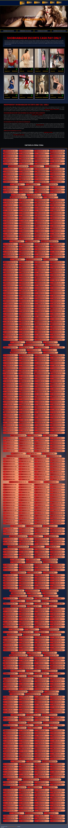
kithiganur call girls (26, 797)
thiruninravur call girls (10, 179)
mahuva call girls (16, 629)
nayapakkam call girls (42, 795)
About (30, 2)
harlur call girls (57, 233)
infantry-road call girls (57, 243)
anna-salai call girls (41, 192)
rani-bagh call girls (26, 533)
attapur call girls (42, 707)
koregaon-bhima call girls (26, 753)
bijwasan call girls (10, 507)
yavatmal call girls (10, 251)
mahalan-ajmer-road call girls (10, 608)
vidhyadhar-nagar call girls (42, 223)
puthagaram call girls (57, 657)
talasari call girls (10, 445)
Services (38, 2)
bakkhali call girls (26, 334)
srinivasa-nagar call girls (41, 699)
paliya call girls (10, 575)
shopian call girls (10, 443)
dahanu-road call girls (57, 549)
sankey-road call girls (42, 588)
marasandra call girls (26, 611)
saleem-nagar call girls (57, 766)
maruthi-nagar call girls (10, 577)
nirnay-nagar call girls (57, 326)
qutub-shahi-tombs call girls (10, 267)
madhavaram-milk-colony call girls (31, 634)
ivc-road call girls (49, 350)
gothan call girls (10, 500)
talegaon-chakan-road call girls (34, 525)
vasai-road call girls (26, 507)
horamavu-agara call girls (42, 233)
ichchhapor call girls (50, 572)
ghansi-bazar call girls (42, 520)
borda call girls (41, 626)
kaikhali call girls (42, 696)
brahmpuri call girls (41, 386)
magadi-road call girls (42, 751)
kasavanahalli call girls (26, 784)
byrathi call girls (41, 789)
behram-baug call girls (14, 779)
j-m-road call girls (10, 515)
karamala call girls (26, 150)
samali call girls (26, 419)
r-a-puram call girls (57, 181)
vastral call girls (34, 435)
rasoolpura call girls (10, 277)
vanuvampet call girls (34, 787)
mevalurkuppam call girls (57, 425)
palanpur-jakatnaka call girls (10, 466)
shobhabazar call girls (48, 132)
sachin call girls (26, 657)
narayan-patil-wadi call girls (41, 158)
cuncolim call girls (10, 396)
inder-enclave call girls (10, 375)
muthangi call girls (10, 440)
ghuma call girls (41, 476)
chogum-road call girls (57, 497)
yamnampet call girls (57, 282)
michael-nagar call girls (57, 531)
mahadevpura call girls (10, 383)
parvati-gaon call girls (57, 450)
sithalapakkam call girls (10, 544)
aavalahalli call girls (57, 518)
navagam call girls (10, 414)
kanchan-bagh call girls (57, 443)
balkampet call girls (10, 189)
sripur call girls (41, 663)
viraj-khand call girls (35, 481)
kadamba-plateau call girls (42, 324)
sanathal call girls (57, 681)
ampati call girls (34, 652)
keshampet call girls (41, 174)
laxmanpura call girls (10, 339)
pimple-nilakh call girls (26, 621)
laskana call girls (42, 717)
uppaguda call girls (26, 471)
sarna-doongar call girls (41, 218)
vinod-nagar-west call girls (10, 334)
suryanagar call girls (10, 269)
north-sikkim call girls (57, 461)
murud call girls (26, 795)
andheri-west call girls (42, 686)
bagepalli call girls (26, 709)
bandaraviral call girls (42, 409)
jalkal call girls (57, 207)
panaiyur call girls (26, 510)
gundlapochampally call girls (41, 419)
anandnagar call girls (57, 564)
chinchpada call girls (10, 549)
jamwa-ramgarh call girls (26, 326)
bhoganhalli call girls (26, 321)
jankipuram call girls (10, 696)
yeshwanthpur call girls (57, 650)
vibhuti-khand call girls (26, 474)
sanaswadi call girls (10, 274)
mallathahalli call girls (10, 603)
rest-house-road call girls (57, 256)
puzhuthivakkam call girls (10, 300)
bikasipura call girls (10, 365)
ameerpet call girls (57, 505)
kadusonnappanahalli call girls (33, 694)
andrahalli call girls (41, 500)
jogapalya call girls (26, 362)
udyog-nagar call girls (42, 357)
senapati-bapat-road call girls (57, 370)
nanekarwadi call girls (57, 484)
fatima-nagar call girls (10, 264)
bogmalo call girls (57, 487)
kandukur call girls (57, 246)
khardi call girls (34, 727)
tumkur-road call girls (57, 458)
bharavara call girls (18, 652)
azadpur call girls (57, 523)
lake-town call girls (10, 789)
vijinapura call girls (50, 435)
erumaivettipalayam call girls (10, 681)
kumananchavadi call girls (17, 590)
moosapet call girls (26, 701)
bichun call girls (57, 476)
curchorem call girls (10, 479)
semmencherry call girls (57, 797)
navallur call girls (26, 683)
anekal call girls (57, 740)
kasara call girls (26, 466)
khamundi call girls (34, 572)
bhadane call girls (10, 290)
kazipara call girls (26, 740)
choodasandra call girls (57, 696)
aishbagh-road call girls (57, 254)
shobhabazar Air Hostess (8, 30)
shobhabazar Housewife (43, 30)
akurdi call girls (41, 316)
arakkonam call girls (10, 502)
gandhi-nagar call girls (42, 738)
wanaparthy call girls (33, 601)
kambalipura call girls (26, 272)
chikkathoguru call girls (26, 218)
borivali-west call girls (10, 743)
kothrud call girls (53, 546)
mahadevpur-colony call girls (10, 409)
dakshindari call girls (51, 691)
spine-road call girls (57, 776)
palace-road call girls (42, 388)
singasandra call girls (10, 753)
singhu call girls (26, 538)
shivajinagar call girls (26, 707)
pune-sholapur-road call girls (10, 249)
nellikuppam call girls (26, 233)
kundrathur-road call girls (26, 445)
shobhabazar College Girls (25, 30)
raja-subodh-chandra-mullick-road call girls (18, 546)
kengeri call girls (10, 448)
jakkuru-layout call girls (26, 406)
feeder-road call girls (26, 158)
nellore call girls (35, 595)
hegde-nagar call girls (57, 745)
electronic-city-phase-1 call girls (34, 562)
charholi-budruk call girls (10, 347)
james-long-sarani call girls (57, 665)
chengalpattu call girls (41, 469)
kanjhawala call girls (57, 306)
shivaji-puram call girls (10, 497)
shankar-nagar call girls (57, 155)
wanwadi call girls (26, 215)
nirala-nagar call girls (42, 202)
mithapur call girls (10, 427)
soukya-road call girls (50, 787)
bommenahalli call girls (57, 720)
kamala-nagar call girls (26, 373)
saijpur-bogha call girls (42, 668)
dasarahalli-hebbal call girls (10, 399)
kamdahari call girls (57, 492)
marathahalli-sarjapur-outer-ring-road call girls (18, 456)
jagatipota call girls (26, 557)
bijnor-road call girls (26, 632)
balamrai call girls (57, 295)
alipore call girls (41, 632)
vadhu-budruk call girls (26, 243)
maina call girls (10, 192)
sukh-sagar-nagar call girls (26, 484)
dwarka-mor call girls (10, 218)
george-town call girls (10, 588)
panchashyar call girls (52, 166)
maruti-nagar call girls (26, 267)
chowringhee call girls (26, 223)
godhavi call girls (10, 225)
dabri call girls (41, 704)
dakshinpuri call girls (10, 357)
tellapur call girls (26, 603)
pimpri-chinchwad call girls (26, 458)
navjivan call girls (42, 730)
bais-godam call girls (41, 205)
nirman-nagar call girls (41, 331)
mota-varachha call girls (41, 613)
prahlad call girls (51, 197)
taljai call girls (26, 192)
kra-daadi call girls (10, 199)
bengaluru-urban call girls (10, 624)
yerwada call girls (26, 639)
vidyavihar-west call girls (26, 256)
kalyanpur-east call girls (10, 246)
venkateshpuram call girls (57, 171)
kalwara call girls (10, 699)
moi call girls (34, 453)
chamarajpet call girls (57, 588)
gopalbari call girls (57, 815)
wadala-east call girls (10, 808)
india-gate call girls (26, 564)
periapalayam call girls (42, 360)
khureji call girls (57, 795)
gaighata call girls (18, 761)
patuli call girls (41, 179)
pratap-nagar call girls (57, 316)
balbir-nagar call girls (26, 417)
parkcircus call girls (41, 368)
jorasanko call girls (41, 782)
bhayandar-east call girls (41, 277)
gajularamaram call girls (54, 456)
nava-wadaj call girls (41, 171)
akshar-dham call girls (10, 815)
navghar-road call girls (41, 538)
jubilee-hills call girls (26, 396)
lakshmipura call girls (10, 280)
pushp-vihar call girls (10, 463)
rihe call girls (42, 815)
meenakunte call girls (26, 394)
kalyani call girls (41, 231)
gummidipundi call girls (10, 673)
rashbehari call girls (41, 712)
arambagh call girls (57, 210)
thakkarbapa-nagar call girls (57, 355)
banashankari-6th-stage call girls (34, 259)
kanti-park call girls (26, 311)
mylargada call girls (10, 381)
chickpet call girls (26, 815)
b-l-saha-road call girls (42, 422)
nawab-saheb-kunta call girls (57, 800)
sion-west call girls (10, 450)
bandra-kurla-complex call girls (49, 670)
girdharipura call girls (26, 360)
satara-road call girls (35, 197)
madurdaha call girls (10, 678)
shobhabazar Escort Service (18, 134)
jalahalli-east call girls (57, 218)
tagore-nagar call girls (41, 732)
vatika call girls (18, 194)
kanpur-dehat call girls (49, 194)
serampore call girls (41, 264)
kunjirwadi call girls (26, 505)
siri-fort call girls (10, 569)
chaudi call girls (57, 409)
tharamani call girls (41, 430)
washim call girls (50, 606)
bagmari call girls (42, 621)
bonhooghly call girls (57, 300)
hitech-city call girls (57, 417)
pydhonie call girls (57, 337)
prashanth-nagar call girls (10, 161)
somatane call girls (10, 520)
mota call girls (41, 735)
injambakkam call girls (10, 438)
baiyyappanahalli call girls (42, 489)
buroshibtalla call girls (26, 313)
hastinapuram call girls (51, 536)
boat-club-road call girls (26, 748)
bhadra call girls (26, 660)
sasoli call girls (26, 774)
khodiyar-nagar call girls (57, 212)
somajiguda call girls (26, 476)
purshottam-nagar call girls (41, 554)
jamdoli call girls (57, 771)
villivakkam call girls (26, 277)
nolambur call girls (10, 158)
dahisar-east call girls (57, 406)
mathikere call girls (57, 613)
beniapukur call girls (41, 427)
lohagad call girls (57, 608)
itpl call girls (26, 751)
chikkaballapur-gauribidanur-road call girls (50, 779)
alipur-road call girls (57, 738)
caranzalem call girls (10, 805)
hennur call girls (31, 629)
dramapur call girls (10, 313)
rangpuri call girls (42, 383)
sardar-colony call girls (57, 502)
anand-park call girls (57, 701)
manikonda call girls (41, 161)
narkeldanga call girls (57, 448)
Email (60, 2)
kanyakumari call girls (51, 481)
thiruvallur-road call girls (10, 732)
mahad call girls (50, 727)
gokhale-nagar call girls (26, 308)
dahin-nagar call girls (17, 694)
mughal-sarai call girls (26, 306)
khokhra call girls (26, 513)
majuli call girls (26, 298)
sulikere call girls (42, 256)
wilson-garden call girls (26, 489)
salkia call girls (57, 187)
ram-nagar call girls (57, 463)
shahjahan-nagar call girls (42, 683)
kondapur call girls (41, 720)
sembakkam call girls (41, 745)
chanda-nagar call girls (26, 645)
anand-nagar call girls (26, 251)
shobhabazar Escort (40, 124)
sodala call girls (41, 802)
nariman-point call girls (32, 241)
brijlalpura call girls (10, 735)
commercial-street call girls (57, 383)
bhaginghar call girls (26, 225)
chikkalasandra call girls (10, 419)
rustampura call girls (26, 282)
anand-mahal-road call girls (26, 756)
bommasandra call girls (26, 681)
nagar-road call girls (10, 432)
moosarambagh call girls (57, 236)
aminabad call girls (57, 357)
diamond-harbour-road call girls (18, 727)
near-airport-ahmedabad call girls (49, 694)
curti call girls (26, 650)
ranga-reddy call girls (42, 450)
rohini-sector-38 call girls (41, 443)
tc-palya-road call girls (26, 575)
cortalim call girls (10, 406)
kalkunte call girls (50, 342)
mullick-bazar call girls (41, 238)
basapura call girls (42, 228)
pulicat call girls (26, 619)
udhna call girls (41, 272)
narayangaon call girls (10, 272)
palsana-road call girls (10, 776)
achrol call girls (41, 619)
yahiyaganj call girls (41, 549)
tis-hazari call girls (41, 688)
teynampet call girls (10, 362)
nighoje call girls (26, 492)
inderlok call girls (42, 774)
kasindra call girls (26, 163)
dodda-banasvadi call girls (42, 492)
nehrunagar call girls (57, 712)
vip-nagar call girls (26, 365)
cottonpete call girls (10, 800)
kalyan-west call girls (50, 352)
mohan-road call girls (10, 518)
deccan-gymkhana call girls (42, 150)
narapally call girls (57, 313)
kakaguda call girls (17, 562)
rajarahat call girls (26, 528)
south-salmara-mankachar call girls (18, 722)
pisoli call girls (57, 673)
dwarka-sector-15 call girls (57, 391)
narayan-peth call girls (26, 391)
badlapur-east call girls (10, 425)
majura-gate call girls (10, 316)
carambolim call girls (33, 670)
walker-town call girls (10, 174)
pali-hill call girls (57, 375)
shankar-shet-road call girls (26, 443)
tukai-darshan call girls (49, 652)
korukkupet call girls (41, 375)
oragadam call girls (26, 412)
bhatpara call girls (10, 748)
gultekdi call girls (10, 513)
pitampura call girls (41, 709)
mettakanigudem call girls (10, 613)
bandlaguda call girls (49, 593)
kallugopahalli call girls (10, 660)
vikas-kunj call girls (10, 287)
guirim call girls (41, 725)
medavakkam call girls (26, 577)
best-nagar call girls (57, 792)
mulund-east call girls (57, 386)
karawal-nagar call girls (26, 624)
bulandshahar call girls (57, 414)
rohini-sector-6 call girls (10, 386)
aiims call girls (57, 569)
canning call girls (26, 712)
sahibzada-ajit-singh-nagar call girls (49, 241)
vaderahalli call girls (41, 313)
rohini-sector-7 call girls (41, 406)
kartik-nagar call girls (42, 280)
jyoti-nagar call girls (41, 215)
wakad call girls (26, 725)
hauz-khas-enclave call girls (57, 515)
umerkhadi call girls (10, 223)
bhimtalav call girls (57, 404)
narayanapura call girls (41, 766)
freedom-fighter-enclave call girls (18, 352)
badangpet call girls (57, 479)
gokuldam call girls (57, 298)
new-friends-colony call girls (26, 678)
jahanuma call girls (26, 388)
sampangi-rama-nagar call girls (49, 761)
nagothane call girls (10, 774)
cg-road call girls (57, 189)
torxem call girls (10, 701)
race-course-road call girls (26, 161)
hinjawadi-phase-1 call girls (10, 412)
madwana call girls (57, 225)
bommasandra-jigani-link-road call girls (49, 629)
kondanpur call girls (57, 158)
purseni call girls (41, 585)
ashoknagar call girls (57, 500)
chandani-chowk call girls (10, 282)
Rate (53, 2)
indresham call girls (26, 331)
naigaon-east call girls (26, 176)
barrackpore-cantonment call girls (18, 595)
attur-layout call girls (26, 368)
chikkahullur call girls (57, 611)
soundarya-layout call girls (10, 153)
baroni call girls (50, 676)
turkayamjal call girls (26, 155)
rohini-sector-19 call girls (41, 414)
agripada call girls (26, 339)
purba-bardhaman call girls (26, 686)
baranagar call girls (26, 699)
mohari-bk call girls (41, 298)
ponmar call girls (10, 745)
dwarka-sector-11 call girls (10, 657)
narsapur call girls (57, 287)
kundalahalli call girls (10, 231)
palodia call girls (42, 311)
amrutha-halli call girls (10, 665)
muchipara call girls (41, 168)
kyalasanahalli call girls (10, 797)
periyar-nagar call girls (42, 189)
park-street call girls (41, 642)
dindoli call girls (41, 544)
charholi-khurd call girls (41, 665)
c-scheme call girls (57, 368)
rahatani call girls (42, 246)
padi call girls (57, 619)
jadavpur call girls (33, 559)
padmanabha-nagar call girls (41, 564)
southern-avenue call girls (32, 590)
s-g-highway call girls (41, 463)
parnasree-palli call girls (51, 655)
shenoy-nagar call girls (57, 223)
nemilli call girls (10, 769)
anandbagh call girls (41, 800)
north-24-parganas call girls (57, 324)
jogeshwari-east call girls (10, 619)
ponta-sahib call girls (57, 732)
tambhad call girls (26, 171)
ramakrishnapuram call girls (57, 153)
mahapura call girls (33, 184)
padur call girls (57, 430)
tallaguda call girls (10, 355)
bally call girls (57, 161)
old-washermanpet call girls (10, 751)
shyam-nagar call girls (42, 769)
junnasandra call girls (10, 360)
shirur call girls (57, 717)
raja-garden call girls (10, 187)
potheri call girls (10, 554)
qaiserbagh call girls (26, 207)
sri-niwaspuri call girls (42, 681)
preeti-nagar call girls (57, 205)
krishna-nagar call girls (10, 254)
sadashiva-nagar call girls (41, 445)
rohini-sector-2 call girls (10, 207)
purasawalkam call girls (49, 453)
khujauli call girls (42, 401)
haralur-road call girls (57, 735)
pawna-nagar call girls (50, 525)
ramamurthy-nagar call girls (57, 360)
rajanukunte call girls (10, 523)
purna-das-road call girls (52, 344)
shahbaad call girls (17, 241)
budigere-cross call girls (10, 155)
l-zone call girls (26, 347)
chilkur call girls (41, 254)
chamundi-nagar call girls (10, 683)
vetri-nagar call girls (10, 401)
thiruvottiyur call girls (41, 306)
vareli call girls (16, 813)
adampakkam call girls (10, 637)
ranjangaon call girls (10, 494)
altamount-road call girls (26, 236)
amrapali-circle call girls (26, 179)
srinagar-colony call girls (26, 717)
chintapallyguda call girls (26, 598)
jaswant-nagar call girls (41, 497)
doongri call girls (26, 153)
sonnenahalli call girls (26, 766)
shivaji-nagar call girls (10, 585)
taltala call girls (42, 461)
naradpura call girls (57, 274)
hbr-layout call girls (41, 518)
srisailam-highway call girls (10, 469)
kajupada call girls (42, 805)
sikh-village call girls (41, 249)
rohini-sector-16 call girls (26, 665)
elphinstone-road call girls (26, 549)
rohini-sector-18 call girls (26, 588)
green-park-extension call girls (42, 373)
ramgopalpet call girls (42, 448)
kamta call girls (17, 559)
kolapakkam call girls (26, 432)
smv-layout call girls (57, 624)
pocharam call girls (26, 425)
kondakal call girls (26, 448)
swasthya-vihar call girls (26, 249)
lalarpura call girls (26, 337)
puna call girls (10, 243)
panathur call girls (57, 199)
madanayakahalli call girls (50, 562)
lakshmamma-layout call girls (57, 269)
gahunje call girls (57, 378)
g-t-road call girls (42, 479)
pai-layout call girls (26, 303)
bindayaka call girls (26, 523)
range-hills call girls (57, 616)
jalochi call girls (26, 375)
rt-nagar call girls (42, 740)
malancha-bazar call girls (57, 293)
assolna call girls (10, 764)
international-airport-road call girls (18, 655)
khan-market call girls (26, 613)
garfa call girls (57, 365)
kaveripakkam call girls (10, 324)
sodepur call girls (42, 207)
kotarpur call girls (10, 202)
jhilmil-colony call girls (41, 236)
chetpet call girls (26, 494)
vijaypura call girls (10, 557)
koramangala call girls (10, 707)
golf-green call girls (57, 494)
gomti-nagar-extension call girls (18, 787)
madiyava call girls (57, 585)
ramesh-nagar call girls (57, 789)
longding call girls (10, 458)
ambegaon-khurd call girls (41, 528)
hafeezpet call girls (26, 399)
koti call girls (26, 463)
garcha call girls (41, 334)
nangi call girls (26, 401)
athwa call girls (10, 626)
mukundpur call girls (57, 751)
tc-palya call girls (57, 399)
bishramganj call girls (42, 616)
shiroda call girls (26, 479)
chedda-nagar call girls (42, 212)
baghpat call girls (10, 303)
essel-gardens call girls (26, 805)
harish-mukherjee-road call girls (18, 572)
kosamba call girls (42, 381)
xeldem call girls (36, 166)
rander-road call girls (42, 577)
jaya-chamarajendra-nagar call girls (50, 590)
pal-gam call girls (34, 194)
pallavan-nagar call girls (57, 347)
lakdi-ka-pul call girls (57, 440)
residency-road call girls (41, 531)
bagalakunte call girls (42, 580)
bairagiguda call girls (57, 432)
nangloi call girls (10, 567)
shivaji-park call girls (57, 267)
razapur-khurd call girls (26, 293)
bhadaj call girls (41, 417)
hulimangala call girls (42, 784)
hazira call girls (10, 306)
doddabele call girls (10, 533)
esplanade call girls (26, 637)
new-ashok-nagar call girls (42, 797)
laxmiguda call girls (10, 795)
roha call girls (26, 808)
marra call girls (33, 593)
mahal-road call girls (41, 370)
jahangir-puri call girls (42, 523)
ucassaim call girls (10, 686)
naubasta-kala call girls (50, 595)
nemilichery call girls (57, 784)
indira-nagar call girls (57, 163)
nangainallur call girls (26, 580)
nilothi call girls (26, 469)
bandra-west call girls (10, 293)
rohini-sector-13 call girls (41, 678)
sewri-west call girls (17, 670)
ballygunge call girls (10, 238)
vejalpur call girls (18, 601)
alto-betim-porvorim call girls (26, 810)
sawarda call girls (26, 274)
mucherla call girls (57, 704)
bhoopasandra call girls (26, 738)
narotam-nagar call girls (26, 450)
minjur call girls (57, 810)
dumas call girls (26, 626)
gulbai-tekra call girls (26, 554)
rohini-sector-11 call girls (10, 580)
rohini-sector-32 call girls (57, 538)
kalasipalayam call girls (41, 282)
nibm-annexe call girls (36, 655)
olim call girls (10, 528)
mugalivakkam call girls (26, 720)
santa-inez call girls (34, 352)
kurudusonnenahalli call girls (41, 321)
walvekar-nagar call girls (57, 331)
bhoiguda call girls (57, 632)
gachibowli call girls (10, 220)
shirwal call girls (57, 753)
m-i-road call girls (26, 518)
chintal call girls (57, 647)
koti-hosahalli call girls (57, 381)
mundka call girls (57, 231)
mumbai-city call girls (10, 417)
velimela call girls (42, 551)
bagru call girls (26, 688)
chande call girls (10, 168)
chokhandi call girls (57, 639)
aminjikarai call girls (10, 810)
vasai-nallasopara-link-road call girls (18, 481)
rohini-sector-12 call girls (41, 792)
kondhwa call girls (57, 802)
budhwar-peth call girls (26, 238)
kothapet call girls (10, 308)
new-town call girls (41, 337)
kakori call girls (10, 233)
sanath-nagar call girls (33, 714)
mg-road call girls (10, 538)
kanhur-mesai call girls (18, 714)
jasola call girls (10, 205)
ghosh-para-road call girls (57, 756)
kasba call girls (57, 582)
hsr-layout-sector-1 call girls (26, 316)
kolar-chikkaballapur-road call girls (34, 813)
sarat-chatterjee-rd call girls (57, 150)
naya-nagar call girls (10, 388)
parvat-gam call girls (41, 155)
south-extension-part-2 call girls (51, 722)
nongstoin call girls (10, 474)
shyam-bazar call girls (10, 758)
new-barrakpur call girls (26, 318)
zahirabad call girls (57, 192)
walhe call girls (26, 745)
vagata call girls (57, 510)
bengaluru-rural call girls (26, 732)
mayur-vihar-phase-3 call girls (57, 308)
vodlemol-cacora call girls (26, 776)
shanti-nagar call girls (57, 528)
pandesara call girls (26, 497)
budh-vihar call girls (57, 621)
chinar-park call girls (57, 688)
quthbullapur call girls (26, 569)
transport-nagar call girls (57, 272)
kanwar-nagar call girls (41, 199)
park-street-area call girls (10, 688)
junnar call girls (10, 712)
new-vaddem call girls (26, 290)
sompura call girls (26, 647)
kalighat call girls (10, 471)
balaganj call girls (26, 202)
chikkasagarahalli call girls (57, 285)
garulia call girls (10, 771)
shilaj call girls (10, 210)
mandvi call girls (41, 412)
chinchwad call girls (51, 813)
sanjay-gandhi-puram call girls (38, 456)
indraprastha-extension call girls (49, 559)
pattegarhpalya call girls (41, 502)
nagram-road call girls (57, 264)
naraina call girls (26, 704)
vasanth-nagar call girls (57, 262)
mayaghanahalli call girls (10, 487)
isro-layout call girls (57, 725)
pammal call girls (57, 575)
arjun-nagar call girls (10, 285)
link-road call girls (57, 626)
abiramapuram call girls (26, 764)
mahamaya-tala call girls (57, 168)
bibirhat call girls (42, 303)
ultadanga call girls (57, 466)
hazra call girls (10, 541)
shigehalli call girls (10, 740)
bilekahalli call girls (26, 769)
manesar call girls (26, 820)
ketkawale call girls (57, 805)
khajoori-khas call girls (26, 264)
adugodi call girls (37, 546)
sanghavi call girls (57, 645)
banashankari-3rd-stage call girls (30, 779)
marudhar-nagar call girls (26, 782)
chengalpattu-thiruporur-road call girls (34, 344)
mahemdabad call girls (10, 256)
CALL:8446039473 (34, 19)
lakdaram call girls (10, 215)
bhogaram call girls (10, 668)
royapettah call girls (57, 362)
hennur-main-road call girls (10, 484)
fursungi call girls (10, 639)
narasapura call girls (10, 551)
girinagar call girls (42, 425)
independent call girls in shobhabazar (52, 109)
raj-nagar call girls (41, 220)
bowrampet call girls (41, 510)
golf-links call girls (57, 303)
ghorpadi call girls (42, 611)
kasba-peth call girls (41, 818)
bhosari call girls (42, 404)
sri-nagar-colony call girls (42, 507)
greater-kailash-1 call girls (26, 520)
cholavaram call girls (57, 758)
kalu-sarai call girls (26, 608)
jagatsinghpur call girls (57, 678)
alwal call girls (10, 337)
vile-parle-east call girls (57, 329)
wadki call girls (35, 536)
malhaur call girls (26, 357)
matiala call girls (42, 274)
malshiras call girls (26, 174)
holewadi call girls (10, 766)
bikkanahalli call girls (42, 396)
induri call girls (57, 637)
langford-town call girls (26, 735)
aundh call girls (17, 259)
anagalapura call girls (57, 764)
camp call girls (10, 802)
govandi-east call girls (42, 243)
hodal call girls (57, 280)
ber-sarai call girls (57, 394)
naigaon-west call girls (26, 199)
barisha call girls (10, 228)
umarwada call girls (26, 212)
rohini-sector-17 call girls (57, 603)
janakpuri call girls (26, 378)
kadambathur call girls (58, 373)
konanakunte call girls (42, 365)
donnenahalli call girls (57, 769)
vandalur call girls (42, 466)
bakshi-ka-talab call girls (26, 515)
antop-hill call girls (10, 598)
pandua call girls (57, 660)
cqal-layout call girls (26, 461)
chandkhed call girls (57, 544)
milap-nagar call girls (42, 290)
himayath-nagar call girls (26, 295)
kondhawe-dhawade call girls (18, 350)
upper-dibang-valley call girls (57, 202)
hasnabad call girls (26, 246)
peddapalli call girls (10, 505)
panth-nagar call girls (42, 251)
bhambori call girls (42, 758)
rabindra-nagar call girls (41, 318)
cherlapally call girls (57, 220)
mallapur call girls (57, 520)
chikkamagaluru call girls (57, 818)
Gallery (46, 2)
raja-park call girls (42, 487)
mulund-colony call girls (41, 660)
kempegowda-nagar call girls (57, 668)
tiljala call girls (41, 440)
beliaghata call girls (26, 262)
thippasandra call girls (26, 285)
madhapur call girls (10, 373)
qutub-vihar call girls (10, 181)
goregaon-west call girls (25, 663)
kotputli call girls (42, 432)
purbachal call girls (10, 318)
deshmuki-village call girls (26, 440)
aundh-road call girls (57, 551)
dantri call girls (17, 342)
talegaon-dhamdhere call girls (14, 634)
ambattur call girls (26, 228)
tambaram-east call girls (10, 782)
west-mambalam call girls (41, 569)
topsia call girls (26, 696)
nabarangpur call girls (57, 422)
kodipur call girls (42, 505)
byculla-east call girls (26, 541)
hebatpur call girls (57, 471)
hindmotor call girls (41, 378)
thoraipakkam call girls (57, 401)
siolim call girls (10, 404)
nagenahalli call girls (26, 324)
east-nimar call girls (33, 761)
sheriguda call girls (10, 738)
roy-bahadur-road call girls (57, 277)
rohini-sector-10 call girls (10, 236)
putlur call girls (10, 632)
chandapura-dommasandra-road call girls (51, 634)
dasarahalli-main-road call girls (49, 601)
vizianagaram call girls (42, 181)
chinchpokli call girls (10, 461)
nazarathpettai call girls (57, 419)
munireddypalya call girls (26, 567)
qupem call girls (41, 153)
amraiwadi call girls (41, 438)
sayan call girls (57, 707)
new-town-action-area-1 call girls (18, 197)
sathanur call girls (41, 287)
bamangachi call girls (41, 764)
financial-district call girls (42, 650)
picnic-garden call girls (42, 756)
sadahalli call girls (41, 513)
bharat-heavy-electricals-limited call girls (18, 166)
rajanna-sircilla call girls (26, 771)
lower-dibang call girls (26, 438)
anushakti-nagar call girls (42, 267)
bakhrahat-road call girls (18, 593)
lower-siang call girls (42, 657)
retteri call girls (26, 181)
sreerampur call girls (10, 212)
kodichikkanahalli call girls (26, 422)
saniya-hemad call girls (26, 370)
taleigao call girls (26, 409)
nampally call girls (42, 300)
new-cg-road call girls (42, 582)
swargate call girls (41, 326)
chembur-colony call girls (10, 370)
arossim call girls (42, 494)
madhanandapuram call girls (57, 474)
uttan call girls (10, 611)
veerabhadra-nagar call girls (26, 187)
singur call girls (57, 577)
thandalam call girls (41, 458)
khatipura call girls (41, 639)
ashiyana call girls (26, 386)
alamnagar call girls (57, 507)
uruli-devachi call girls (57, 249)
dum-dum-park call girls (41, 329)
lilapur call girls (41, 362)
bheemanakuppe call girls (26, 269)
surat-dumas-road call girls (10, 510)
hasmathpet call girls (50, 259)
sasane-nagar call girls (42, 308)
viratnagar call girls (57, 334)
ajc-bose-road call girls (26, 487)
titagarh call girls (57, 427)
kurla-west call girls (10, 430)
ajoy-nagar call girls (26, 668)
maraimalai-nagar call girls (42, 624)
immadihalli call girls (57, 176)
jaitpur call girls (41, 567)
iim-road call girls (57, 598)
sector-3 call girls (26, 329)
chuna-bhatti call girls (42, 673)
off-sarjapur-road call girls (42, 391)
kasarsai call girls (10, 820)
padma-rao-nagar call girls (57, 179)
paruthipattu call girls (42, 771)
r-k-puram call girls (57, 412)
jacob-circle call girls (41, 753)
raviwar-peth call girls (10, 311)
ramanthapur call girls (57, 445)
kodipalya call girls (10, 331)
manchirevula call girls (57, 686)
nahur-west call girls (10, 492)
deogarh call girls (10, 717)
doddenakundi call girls (57, 339)
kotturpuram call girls (57, 820)
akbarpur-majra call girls (57, 396)
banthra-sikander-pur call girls (49, 714)
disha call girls (10, 621)
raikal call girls (10, 378)
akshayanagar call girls (10, 818)
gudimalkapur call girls (42, 603)
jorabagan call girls (10, 564)
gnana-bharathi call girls (57, 321)
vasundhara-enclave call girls (57, 782)
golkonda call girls (57, 438)
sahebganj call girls (15, 344)
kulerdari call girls (26, 280)
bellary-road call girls (26, 789)
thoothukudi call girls (57, 290)
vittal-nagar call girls (10, 650)
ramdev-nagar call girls (26, 582)
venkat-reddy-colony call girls (57, 663)
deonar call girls (26, 502)
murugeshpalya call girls (57, 567)
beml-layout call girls (57, 748)
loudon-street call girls (10, 616)
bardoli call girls (57, 318)
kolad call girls (26, 189)
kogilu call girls (41, 285)
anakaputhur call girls (26, 758)
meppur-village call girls (10, 150)
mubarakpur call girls (18, 453)
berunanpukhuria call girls (10, 730)
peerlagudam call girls (42, 269)
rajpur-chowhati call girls (41, 515)
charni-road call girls (42, 355)
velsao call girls (41, 347)
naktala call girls (57, 489)
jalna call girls (41, 820)
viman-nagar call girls (42, 598)
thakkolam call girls (26, 743)
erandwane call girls (41, 163)
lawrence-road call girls (57, 699)
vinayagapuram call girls (10, 756)
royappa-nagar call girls (41, 399)
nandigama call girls (26, 404)
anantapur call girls (57, 683)
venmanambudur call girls (26, 414)
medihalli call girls (57, 388)
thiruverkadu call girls (10, 531)
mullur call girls (26, 730)
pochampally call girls (10, 326)
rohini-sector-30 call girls (34, 722)
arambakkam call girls (26, 383)
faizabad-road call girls (57, 808)
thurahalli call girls (41, 533)
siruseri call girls (10, 704)
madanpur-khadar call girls (57, 774)
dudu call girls (57, 251)
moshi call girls (41, 394)
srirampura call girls (10, 295)
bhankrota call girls (33, 350)
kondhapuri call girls (10, 720)
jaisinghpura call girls (26, 585)
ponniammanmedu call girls (10, 642)
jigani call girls (17, 184)
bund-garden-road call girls (42, 645)
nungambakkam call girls (57, 228)
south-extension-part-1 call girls (18, 676)
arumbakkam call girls (35, 676)
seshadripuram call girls (10, 784)
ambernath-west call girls (41, 225)
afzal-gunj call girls (10, 321)
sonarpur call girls (26, 231)
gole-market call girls (26, 544)
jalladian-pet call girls (42, 637)
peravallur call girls (57, 469)
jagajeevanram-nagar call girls (18, 606)
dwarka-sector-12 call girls (42, 557)
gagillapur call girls (57, 642)
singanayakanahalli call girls (10, 262)
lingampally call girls (57, 541)
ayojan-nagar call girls (57, 311)
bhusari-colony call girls (57, 554)
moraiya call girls (26, 802)
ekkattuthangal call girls (26, 300)
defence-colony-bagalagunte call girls (18, 691)
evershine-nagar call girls (26, 254)
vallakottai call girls (17, 525)
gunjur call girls (10, 422)
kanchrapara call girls (10, 329)
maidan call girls (26, 287)
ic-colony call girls (10, 645)
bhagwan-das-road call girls (26, 205)
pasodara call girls (10, 476)
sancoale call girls (10, 391)
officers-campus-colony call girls (34, 342)
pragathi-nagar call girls (10, 582)
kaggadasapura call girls (26, 818)
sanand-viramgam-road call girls (18, 435)
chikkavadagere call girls (10, 647)
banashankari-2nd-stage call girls (49, 184)
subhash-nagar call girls (26, 500)
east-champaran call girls (10, 663)
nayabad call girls (42, 575)
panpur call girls (26, 210)
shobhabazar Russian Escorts (59, 30)
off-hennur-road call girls (41, 541)
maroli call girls (10, 163)
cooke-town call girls (10, 725)
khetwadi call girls (42, 743)
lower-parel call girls (26, 168)
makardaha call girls (26, 616)
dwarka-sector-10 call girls (42, 701)
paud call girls (26, 551)
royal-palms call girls (42, 647)
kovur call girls (41, 210)
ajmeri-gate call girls (10, 394)
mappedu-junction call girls (57, 238)
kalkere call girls (26, 673)
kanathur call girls (41, 808)
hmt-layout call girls (57, 557)
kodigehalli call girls (10, 298)
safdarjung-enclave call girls (41, 748)
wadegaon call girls (26, 800)
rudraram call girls (10, 176)
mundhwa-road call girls (41, 339)
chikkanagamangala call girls (10, 368)
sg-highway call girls (26, 427)
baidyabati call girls (26, 642)
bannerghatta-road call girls (41, 484)
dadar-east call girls (34, 606)
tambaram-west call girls (26, 792)
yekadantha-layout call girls (57, 513)
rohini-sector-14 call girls (57, 730)
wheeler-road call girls (42, 776)
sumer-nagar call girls (57, 743)
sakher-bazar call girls (57, 215)
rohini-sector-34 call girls (10, 489)
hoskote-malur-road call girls (35, 691)
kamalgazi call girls (41, 176)
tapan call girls (57, 580)
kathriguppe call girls (10, 171)
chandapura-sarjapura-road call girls (18, 536)
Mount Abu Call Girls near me (12, 826)
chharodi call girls (57, 533)
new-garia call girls (41, 262)
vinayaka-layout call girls (26, 355)
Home (23, 3)
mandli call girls (42, 810)
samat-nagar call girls (42, 474)
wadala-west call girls (10, 792)
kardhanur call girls (41, 187)
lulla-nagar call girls (42, 295)
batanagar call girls (26, 531)
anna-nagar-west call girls (26, 381)
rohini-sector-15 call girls (57, 709)
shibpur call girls (41, 471)
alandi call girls (26, 220)
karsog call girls (26, 430)
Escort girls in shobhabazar (37, 114)
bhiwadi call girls (42, 293)
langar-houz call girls (57, 174)
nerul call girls (10, 709)
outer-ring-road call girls (42, 608)
